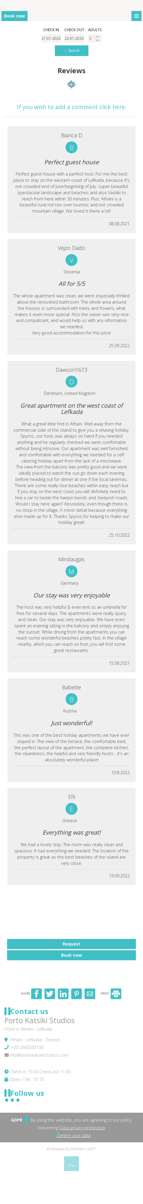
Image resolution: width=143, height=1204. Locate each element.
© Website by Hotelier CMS (70, 1149)
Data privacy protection (82, 1127)
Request (71, 944)
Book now (14, 16)
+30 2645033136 (27, 1047)
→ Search (72, 50)
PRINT (111, 993)
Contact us (29, 1011)
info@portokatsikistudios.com (39, 1055)
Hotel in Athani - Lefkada (28, 1029)
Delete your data (71, 1135)
